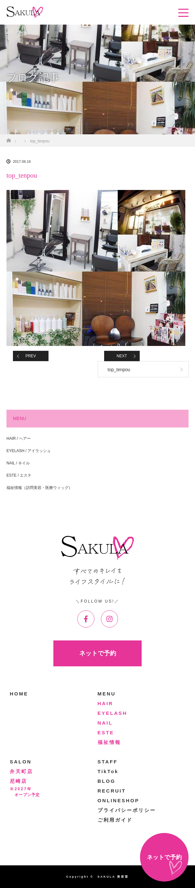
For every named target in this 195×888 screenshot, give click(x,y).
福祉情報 (109, 742)
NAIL (105, 723)
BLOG (106, 781)
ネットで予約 (97, 653)
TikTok (108, 771)
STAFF (108, 761)
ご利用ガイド (115, 820)
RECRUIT (112, 791)
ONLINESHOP (118, 800)
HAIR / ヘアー (18, 438)
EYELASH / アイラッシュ (28, 451)
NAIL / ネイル (18, 463)
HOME (19, 693)
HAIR (106, 703)
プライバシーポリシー (127, 810)
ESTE (106, 732)
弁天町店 (21, 771)
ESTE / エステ (18, 475)
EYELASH (112, 713)
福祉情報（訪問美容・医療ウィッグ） (39, 487)
